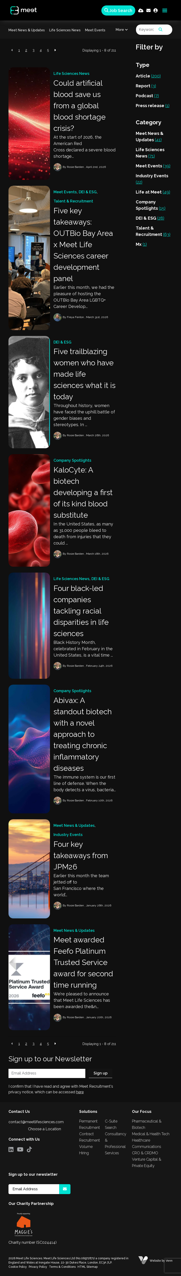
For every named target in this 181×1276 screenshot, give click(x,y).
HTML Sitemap (88, 1266)
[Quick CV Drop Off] (141, 10)
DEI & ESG (88, 192)
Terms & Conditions (62, 1266)
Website (155, 1260)
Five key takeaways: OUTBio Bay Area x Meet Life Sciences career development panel (83, 244)
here (80, 1092)
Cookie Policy (17, 1266)
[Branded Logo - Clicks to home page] (22, 10)
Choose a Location (44, 1129)
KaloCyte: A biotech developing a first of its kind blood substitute (83, 492)
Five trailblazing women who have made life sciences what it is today (84, 374)
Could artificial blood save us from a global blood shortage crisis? (79, 106)
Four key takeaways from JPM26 (80, 855)
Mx (141, 244)
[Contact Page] (148, 10)
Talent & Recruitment (73, 201)
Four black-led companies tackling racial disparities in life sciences (81, 611)
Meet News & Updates (26, 30)
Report (146, 85)
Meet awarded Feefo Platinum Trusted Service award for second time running (83, 962)
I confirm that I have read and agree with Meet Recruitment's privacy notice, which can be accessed (60, 1089)
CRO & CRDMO (145, 1153)
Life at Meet (153, 192)
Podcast (147, 95)
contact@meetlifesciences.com (36, 1122)
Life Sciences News (65, 30)
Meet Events (95, 30)
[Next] (55, 50)
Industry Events (67, 834)
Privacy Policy (38, 1266)
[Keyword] (146, 29)
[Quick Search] (117, 10)
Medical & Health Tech (150, 1134)
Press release (152, 105)
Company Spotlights (72, 460)
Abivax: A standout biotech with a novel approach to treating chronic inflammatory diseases (82, 734)
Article (148, 75)
